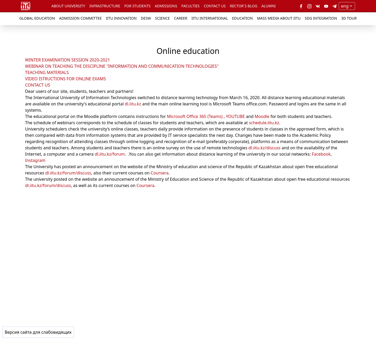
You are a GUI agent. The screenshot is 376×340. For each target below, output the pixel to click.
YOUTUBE (235, 116)
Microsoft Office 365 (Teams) (194, 116)
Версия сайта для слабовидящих (38, 332)
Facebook (321, 154)
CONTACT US (37, 85)
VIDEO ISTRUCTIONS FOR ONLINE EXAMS (65, 79)
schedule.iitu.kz (264, 123)
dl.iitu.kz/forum (110, 154)
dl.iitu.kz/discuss (264, 148)
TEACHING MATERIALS (47, 72)
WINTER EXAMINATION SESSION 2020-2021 (67, 60)
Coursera (159, 173)
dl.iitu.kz (133, 104)
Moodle (262, 116)
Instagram (35, 160)
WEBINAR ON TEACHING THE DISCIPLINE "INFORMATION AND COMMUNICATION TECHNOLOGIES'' (122, 66)
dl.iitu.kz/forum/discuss (68, 173)
